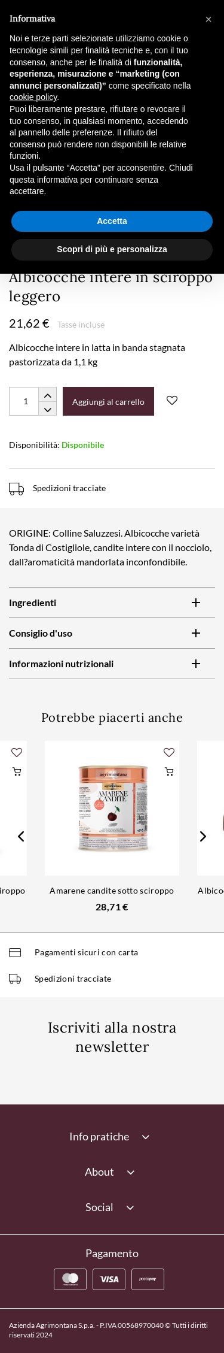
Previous (21, 836)
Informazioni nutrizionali (61, 663)
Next (203, 836)
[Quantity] (33, 401)
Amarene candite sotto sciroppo (112, 890)
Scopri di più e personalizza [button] (112, 249)
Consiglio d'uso (40, 632)
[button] (208, 19)
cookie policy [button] (33, 97)
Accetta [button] (112, 221)
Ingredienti (32, 602)
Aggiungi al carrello (108, 401)
